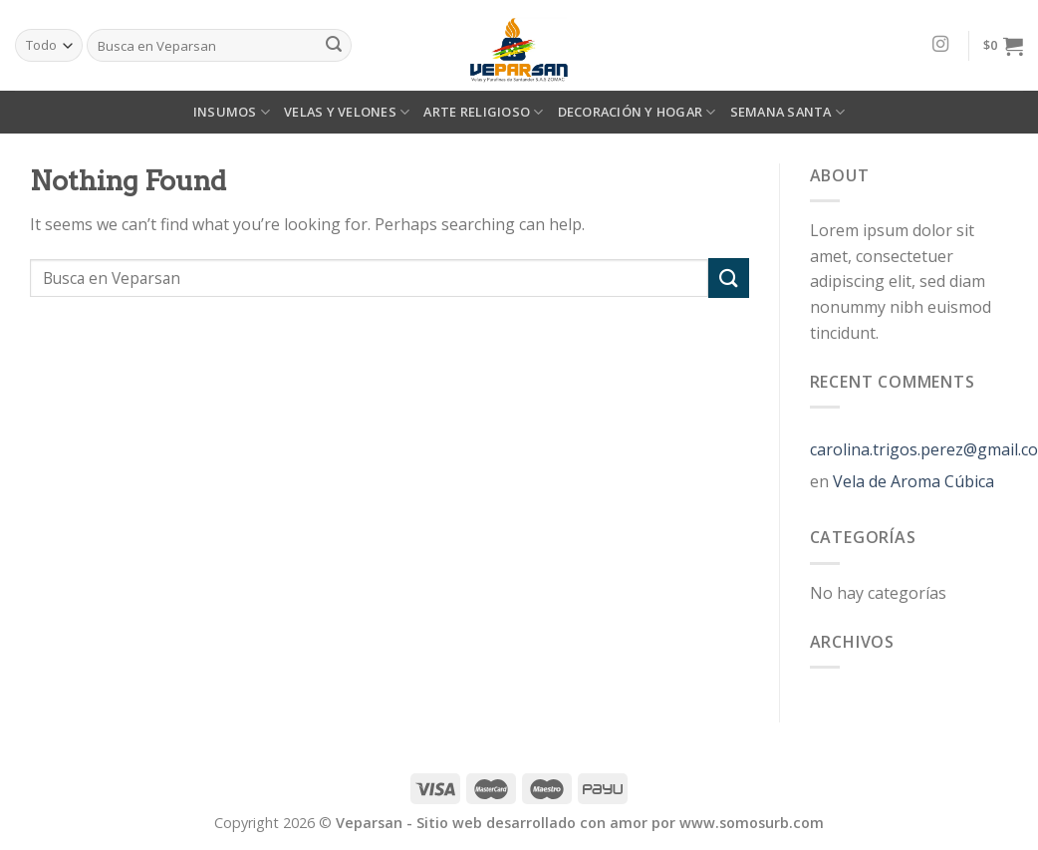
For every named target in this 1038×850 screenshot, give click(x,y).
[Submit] (728, 277)
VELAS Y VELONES (346, 112)
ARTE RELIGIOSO (483, 112)
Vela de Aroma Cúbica (913, 481)
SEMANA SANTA (788, 112)
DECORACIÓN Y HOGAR (637, 112)
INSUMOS (231, 112)
